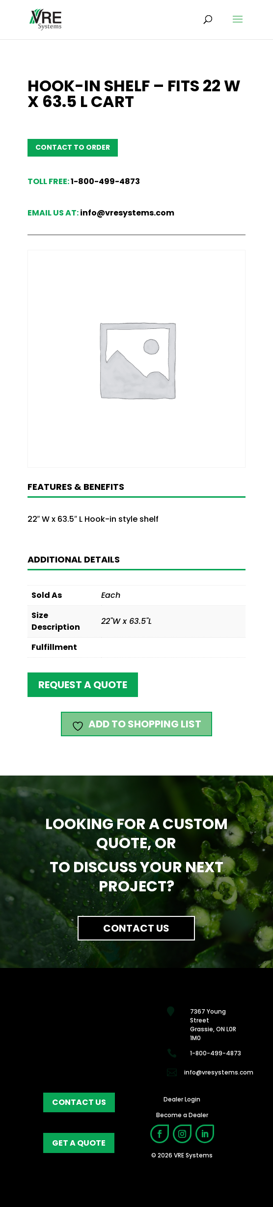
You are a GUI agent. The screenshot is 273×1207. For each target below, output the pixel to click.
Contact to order (72, 147)
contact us (79, 1102)
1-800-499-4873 (105, 181)
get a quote (79, 1143)
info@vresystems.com (127, 212)
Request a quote (82, 685)
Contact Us (136, 928)
